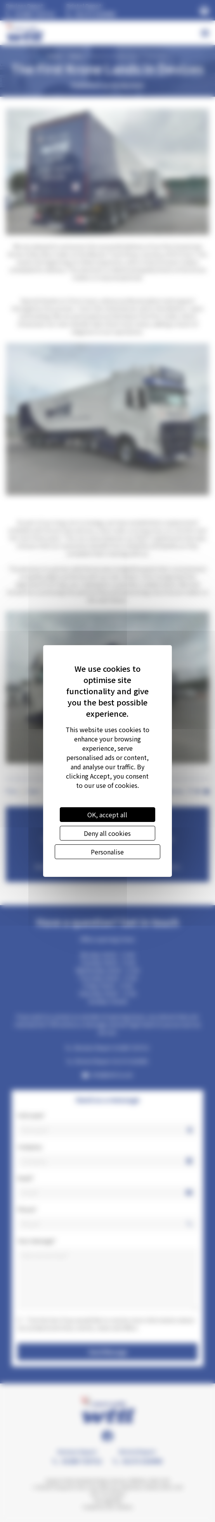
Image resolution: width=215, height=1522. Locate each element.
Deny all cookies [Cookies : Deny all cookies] (107, 833)
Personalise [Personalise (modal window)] (107, 851)
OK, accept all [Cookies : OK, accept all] (107, 814)
